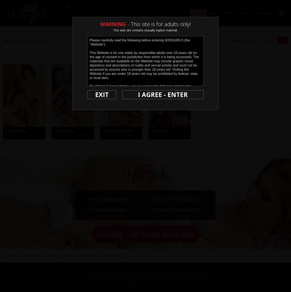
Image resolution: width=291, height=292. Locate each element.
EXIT (102, 94)
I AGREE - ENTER (163, 94)
